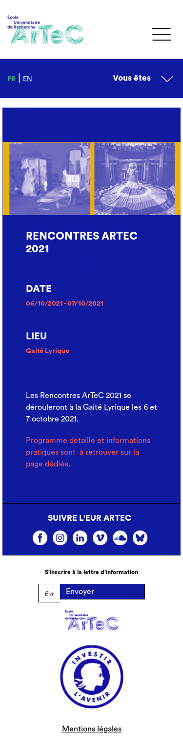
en (27, 79)
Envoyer (80, 592)
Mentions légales (92, 729)
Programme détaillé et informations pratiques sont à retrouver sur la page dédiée (88, 452)
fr (11, 79)
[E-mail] (49, 593)
